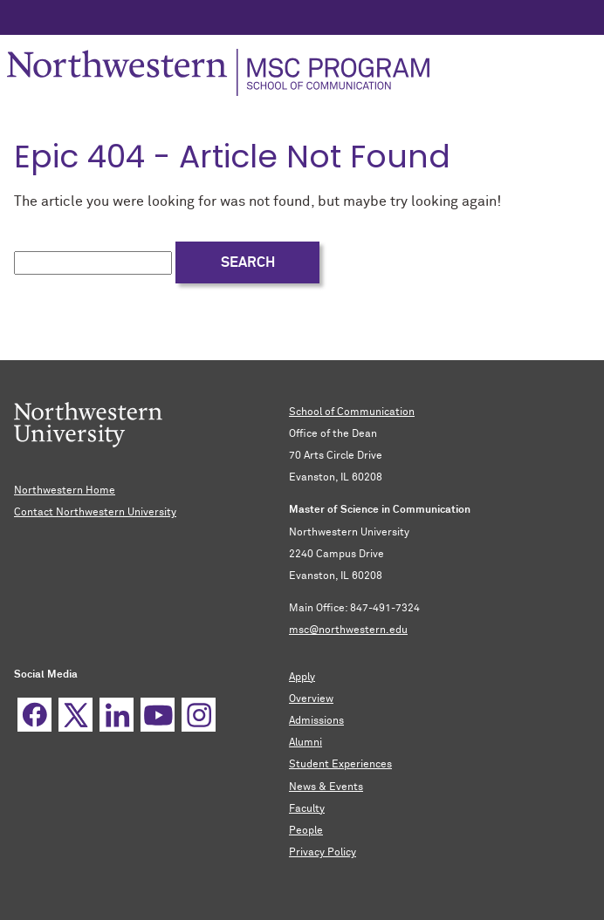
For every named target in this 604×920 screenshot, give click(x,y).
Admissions (316, 721)
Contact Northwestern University (95, 513)
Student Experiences (340, 765)
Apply (302, 677)
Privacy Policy (322, 853)
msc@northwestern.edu (348, 630)
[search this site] (93, 263)
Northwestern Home (64, 491)
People (306, 831)
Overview (311, 699)
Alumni (305, 743)
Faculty (307, 809)
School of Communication (352, 412)
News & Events (326, 787)
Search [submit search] (248, 262)
